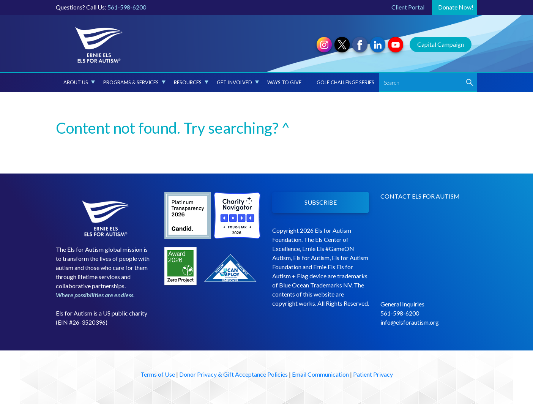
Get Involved (238, 82)
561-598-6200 (126, 7)
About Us (79, 82)
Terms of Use (157, 374)
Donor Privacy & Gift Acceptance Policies (233, 374)
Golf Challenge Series (345, 82)
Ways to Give (284, 82)
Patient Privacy (373, 374)
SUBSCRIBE (320, 202)
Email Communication (320, 374)
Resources (191, 82)
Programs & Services (134, 82)
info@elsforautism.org (409, 322)
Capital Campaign (440, 44)
